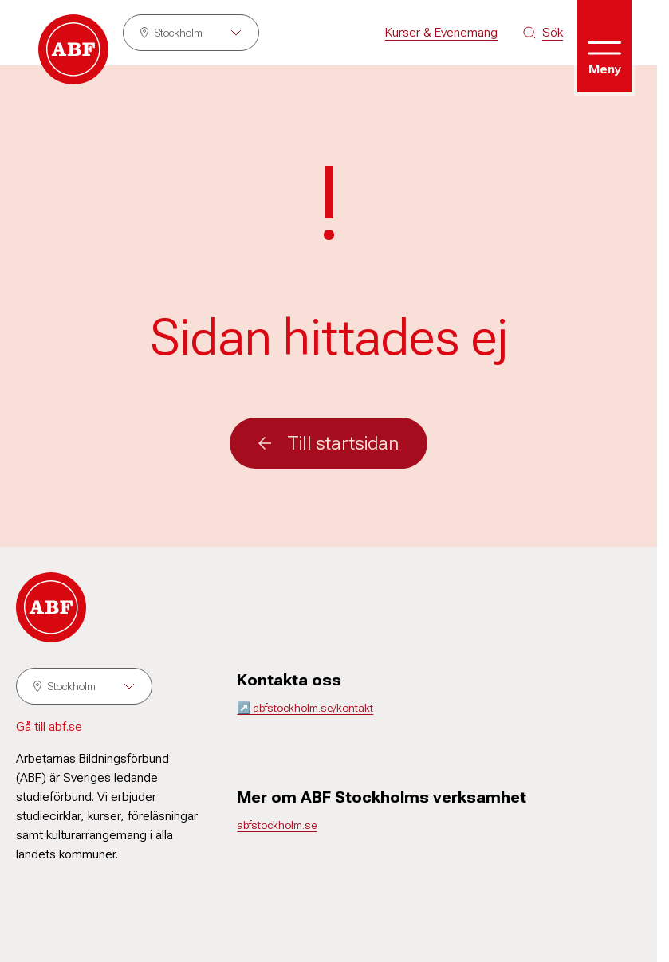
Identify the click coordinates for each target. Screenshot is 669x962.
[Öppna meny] (604, 46)
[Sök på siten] (543, 32)
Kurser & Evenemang (441, 32)
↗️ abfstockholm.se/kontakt (305, 707)
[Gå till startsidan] (73, 49)
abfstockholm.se (277, 825)
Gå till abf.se (49, 726)
